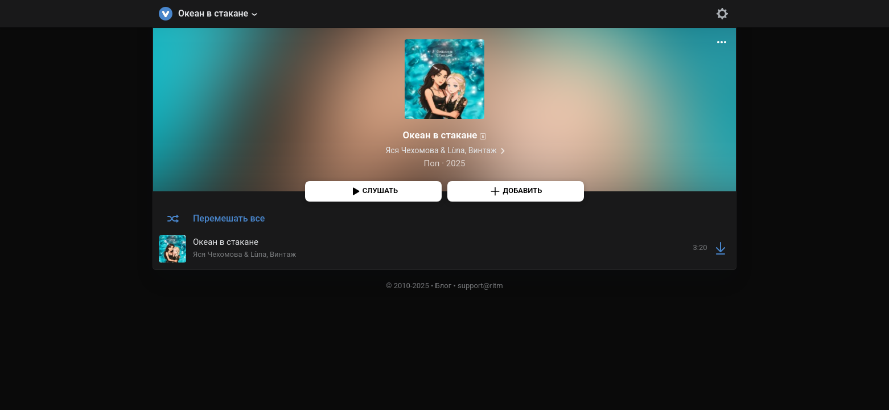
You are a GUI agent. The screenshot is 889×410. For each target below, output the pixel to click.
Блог (443, 285)
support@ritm (480, 285)
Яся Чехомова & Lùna (424, 150)
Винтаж (482, 150)
